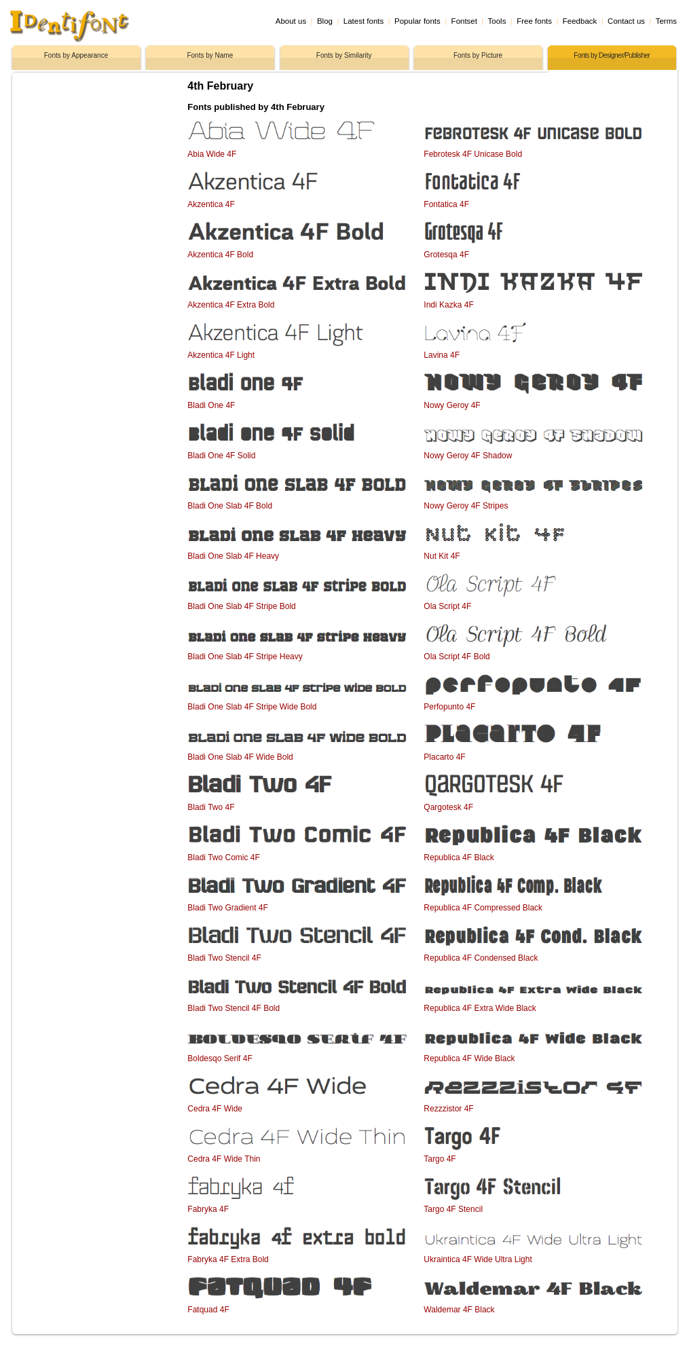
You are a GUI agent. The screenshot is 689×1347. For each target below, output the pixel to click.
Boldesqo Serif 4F (219, 1058)
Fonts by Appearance (76, 55)
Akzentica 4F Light (221, 355)
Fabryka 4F (208, 1209)
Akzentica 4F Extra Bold (230, 305)
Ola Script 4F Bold (456, 656)
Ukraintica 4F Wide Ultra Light (478, 1259)
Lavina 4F (442, 355)
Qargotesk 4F (448, 807)
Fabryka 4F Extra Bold (227, 1259)
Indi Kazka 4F (448, 305)
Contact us (626, 21)
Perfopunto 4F (449, 707)
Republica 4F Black (459, 857)
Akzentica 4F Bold (220, 254)
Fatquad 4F (208, 1309)
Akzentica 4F (210, 204)
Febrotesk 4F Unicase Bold (473, 154)
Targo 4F (439, 1159)
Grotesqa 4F (446, 254)
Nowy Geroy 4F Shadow (468, 455)
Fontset (464, 21)
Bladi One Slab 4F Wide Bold (240, 757)
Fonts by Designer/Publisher (612, 55)
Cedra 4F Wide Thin (223, 1159)
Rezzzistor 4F (448, 1108)
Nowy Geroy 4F (452, 405)
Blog (325, 21)
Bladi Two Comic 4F (223, 857)
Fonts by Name (210, 55)
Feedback (580, 21)
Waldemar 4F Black (459, 1309)
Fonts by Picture (477, 55)
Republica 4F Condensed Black (481, 958)
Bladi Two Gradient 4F (227, 907)
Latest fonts (363, 21)
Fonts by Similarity (344, 55)
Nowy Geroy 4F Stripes (466, 506)
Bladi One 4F (211, 405)
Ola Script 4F (447, 606)
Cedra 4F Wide (214, 1108)
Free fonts (534, 21)
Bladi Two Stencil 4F (224, 958)
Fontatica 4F (446, 204)
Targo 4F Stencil (453, 1209)
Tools (497, 21)
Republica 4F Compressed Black (483, 907)
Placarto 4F (444, 757)
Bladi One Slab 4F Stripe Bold (241, 606)
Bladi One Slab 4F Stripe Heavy (244, 656)
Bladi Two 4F (210, 807)
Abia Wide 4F (211, 154)
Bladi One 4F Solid (221, 455)
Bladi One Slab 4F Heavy (233, 556)
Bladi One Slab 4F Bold (229, 506)
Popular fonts (417, 21)
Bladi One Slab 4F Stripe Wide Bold (251, 707)
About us (291, 21)
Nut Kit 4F (442, 556)
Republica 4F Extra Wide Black (480, 1008)
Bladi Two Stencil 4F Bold (233, 1008)
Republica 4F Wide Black (469, 1058)
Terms (666, 21)
